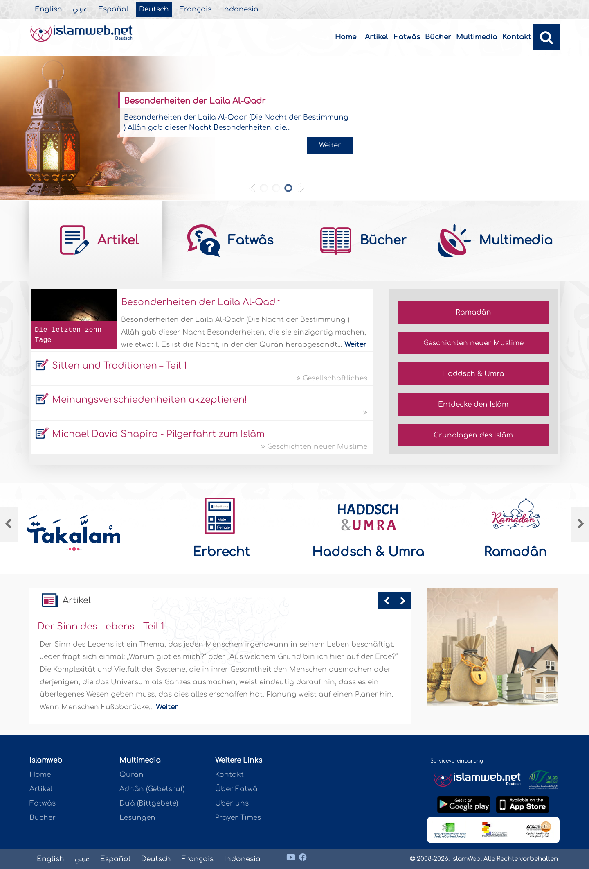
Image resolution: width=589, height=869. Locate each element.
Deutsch (154, 9)
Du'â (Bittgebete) (148, 803)
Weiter (330, 145)
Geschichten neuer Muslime (314, 446)
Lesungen (137, 817)
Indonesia (240, 9)
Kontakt (516, 37)
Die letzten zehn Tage (68, 335)
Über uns (232, 803)
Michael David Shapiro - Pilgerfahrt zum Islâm (158, 434)
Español (113, 9)
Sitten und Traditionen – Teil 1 (119, 366)
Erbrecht (221, 552)
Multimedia (476, 37)
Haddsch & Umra (473, 374)
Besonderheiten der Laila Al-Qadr (194, 101)
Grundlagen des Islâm (473, 435)
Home (345, 37)
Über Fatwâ (236, 789)
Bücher (438, 37)
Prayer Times (238, 817)
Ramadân (473, 312)
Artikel (376, 37)
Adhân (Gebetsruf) (151, 789)
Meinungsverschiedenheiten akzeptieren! (149, 400)
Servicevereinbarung (456, 761)
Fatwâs (407, 37)
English (48, 9)
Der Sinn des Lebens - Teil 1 (101, 626)
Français (195, 9)
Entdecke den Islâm (473, 404)
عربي (80, 9)
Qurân (131, 774)
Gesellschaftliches (332, 378)
